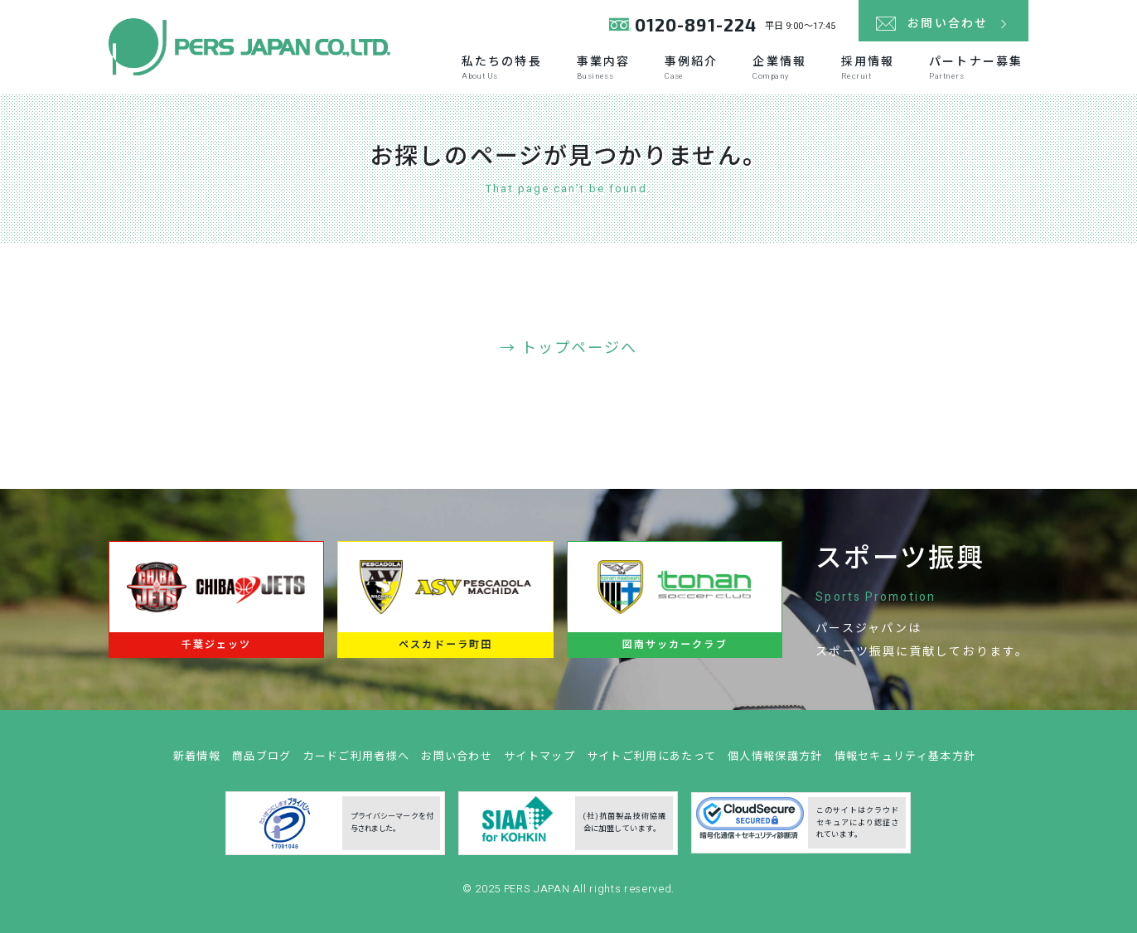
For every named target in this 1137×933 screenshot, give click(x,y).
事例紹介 (691, 67)
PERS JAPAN (538, 894)
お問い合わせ (456, 761)
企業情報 (779, 67)
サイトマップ (539, 761)
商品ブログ (262, 761)
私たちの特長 (502, 67)
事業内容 (603, 67)
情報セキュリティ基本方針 (905, 761)
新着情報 (196, 761)
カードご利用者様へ (356, 761)
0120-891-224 (696, 24)
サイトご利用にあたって (651, 761)
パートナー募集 (976, 67)
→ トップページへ (569, 348)
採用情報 (867, 67)
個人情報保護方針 (775, 761)
